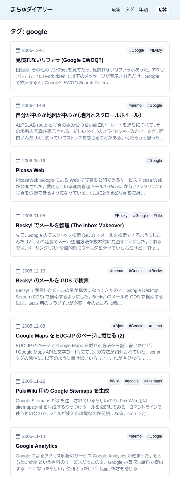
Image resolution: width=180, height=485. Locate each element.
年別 (143, 9)
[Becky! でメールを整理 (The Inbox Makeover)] (90, 232)
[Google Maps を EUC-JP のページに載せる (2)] (90, 342)
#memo (135, 105)
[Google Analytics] (90, 452)
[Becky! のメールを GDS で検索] (90, 287)
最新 (116, 9)
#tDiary (156, 50)
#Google (137, 50)
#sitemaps (153, 381)
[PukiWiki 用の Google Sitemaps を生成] (90, 397)
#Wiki (114, 381)
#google (132, 381)
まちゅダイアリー (31, 9)
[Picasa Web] (90, 177)
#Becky (121, 215)
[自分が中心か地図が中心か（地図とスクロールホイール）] (90, 121)
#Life (158, 215)
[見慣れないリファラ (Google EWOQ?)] (90, 66)
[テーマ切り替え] (163, 9)
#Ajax (118, 326)
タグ (130, 9)
